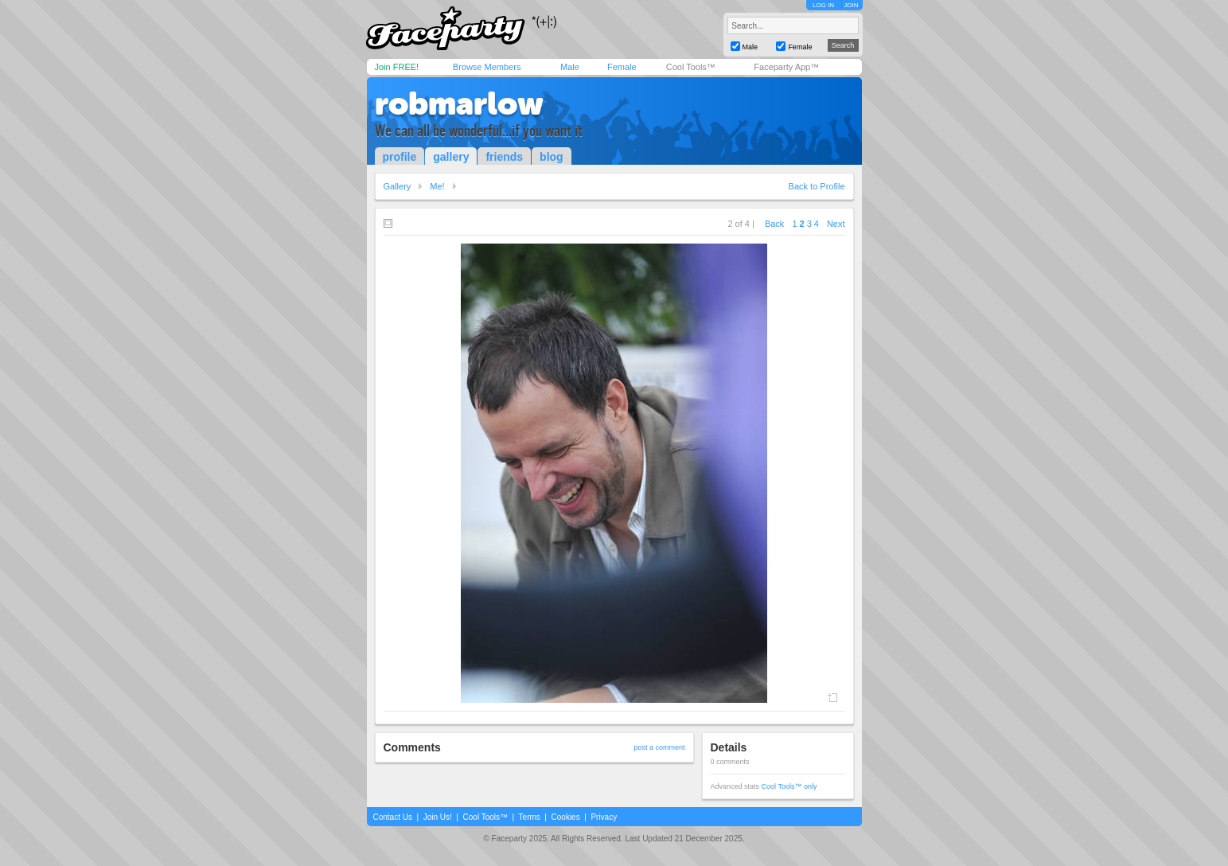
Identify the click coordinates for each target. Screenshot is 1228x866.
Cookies (566, 817)
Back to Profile (817, 186)
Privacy (604, 817)
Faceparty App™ (786, 67)
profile (400, 156)
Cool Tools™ (690, 67)
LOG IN (823, 5)
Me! (437, 186)
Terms (529, 817)
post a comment (658, 747)
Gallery (397, 186)
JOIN (851, 5)
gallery (451, 156)
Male (569, 67)
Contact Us (392, 817)
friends (504, 156)
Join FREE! (397, 67)
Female (622, 67)
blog (551, 156)
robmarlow (459, 103)
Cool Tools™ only (789, 786)
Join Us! (437, 817)
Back (774, 223)
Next (836, 223)
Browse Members (487, 67)
